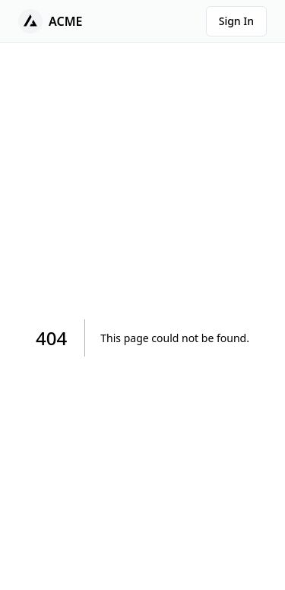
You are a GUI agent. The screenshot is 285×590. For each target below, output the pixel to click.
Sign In (236, 21)
